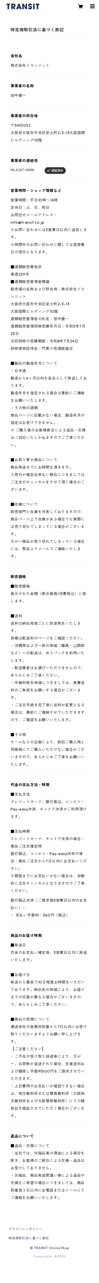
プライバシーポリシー (25, 1229)
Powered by (49, 1256)
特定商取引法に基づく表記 (28, 1238)
